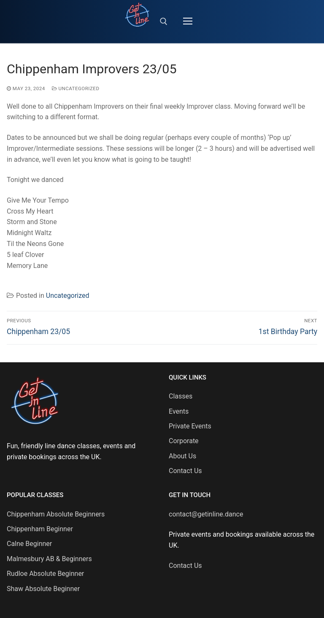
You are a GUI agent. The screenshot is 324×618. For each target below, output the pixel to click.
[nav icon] (187, 21)
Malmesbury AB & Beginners (49, 559)
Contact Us (185, 471)
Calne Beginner (29, 544)
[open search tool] (163, 21)
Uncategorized (76, 88)
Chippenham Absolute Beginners (56, 514)
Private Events (190, 426)
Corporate (184, 441)
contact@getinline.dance (206, 514)
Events (179, 411)
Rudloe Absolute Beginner (45, 574)
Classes (180, 396)
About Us (182, 456)
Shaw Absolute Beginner (43, 589)
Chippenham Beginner (40, 529)
